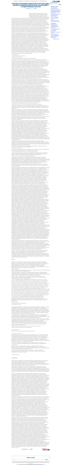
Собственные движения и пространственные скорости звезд (56, 15)
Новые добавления (34, 1)
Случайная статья (43, 1)
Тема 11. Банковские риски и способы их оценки (55, 18)
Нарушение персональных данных (38, 464)
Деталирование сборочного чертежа (54, 8)
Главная (15, 1)
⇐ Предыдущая (28, 8)
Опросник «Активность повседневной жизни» (55, 21)
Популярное (27, 1)
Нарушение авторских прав (30, 464)
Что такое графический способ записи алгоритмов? (55, 30)
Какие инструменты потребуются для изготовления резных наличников (55, 26)
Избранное (21, 1)
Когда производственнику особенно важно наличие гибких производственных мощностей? (56, 11)
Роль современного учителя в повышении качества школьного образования (55, 36)
